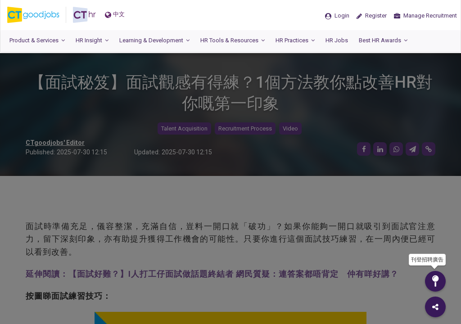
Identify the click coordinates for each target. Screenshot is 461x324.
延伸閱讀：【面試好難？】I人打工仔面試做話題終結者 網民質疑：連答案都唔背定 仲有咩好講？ (212, 274)
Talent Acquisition (184, 128)
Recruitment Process (245, 128)
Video (290, 128)
